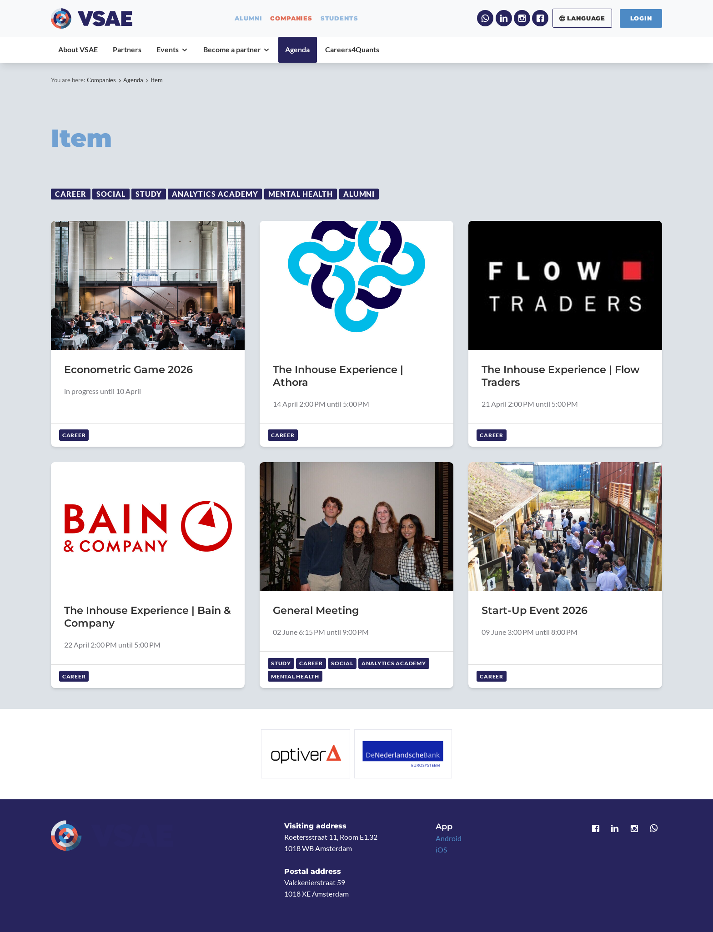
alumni (248, 18)
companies (291, 18)
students (339, 18)
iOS (441, 850)
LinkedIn (504, 18)
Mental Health (300, 194)
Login (641, 18)
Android (449, 838)
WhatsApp (485, 18)
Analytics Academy (215, 194)
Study (149, 194)
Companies (101, 80)
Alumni (359, 194)
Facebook (540, 18)
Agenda (133, 80)
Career (70, 194)
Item (157, 80)
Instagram (522, 18)
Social (111, 194)
